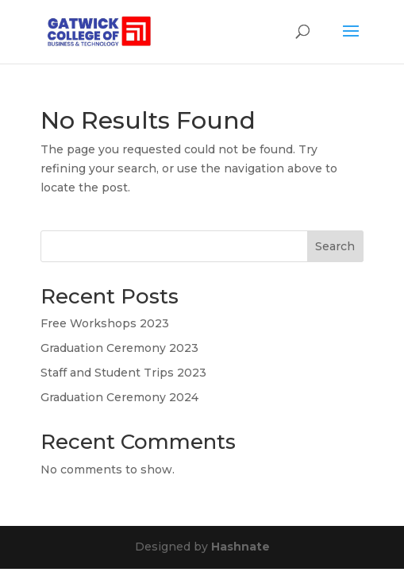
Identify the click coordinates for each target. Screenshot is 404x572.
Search (335, 246)
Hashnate (240, 546)
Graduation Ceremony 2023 (119, 348)
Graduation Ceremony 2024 (119, 397)
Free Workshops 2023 (104, 323)
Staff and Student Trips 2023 (123, 372)
